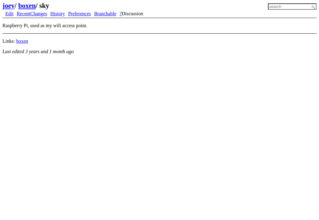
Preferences (79, 13)
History (57, 13)
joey (8, 5)
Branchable (105, 13)
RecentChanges (32, 13)
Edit (10, 13)
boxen (27, 5)
